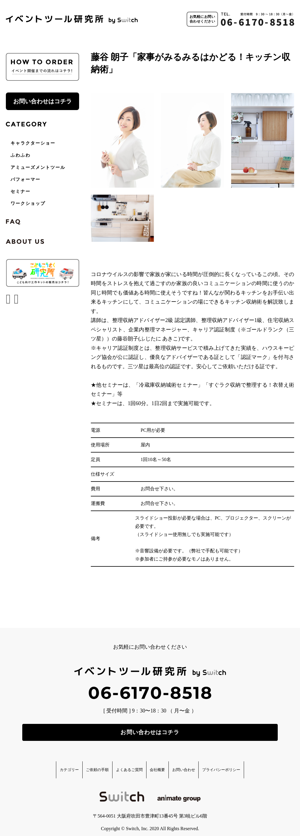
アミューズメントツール (38, 167)
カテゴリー (35, 764)
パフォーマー (25, 179)
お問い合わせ (201, 764)
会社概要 (162, 764)
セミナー (20, 191)
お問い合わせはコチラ (42, 101)
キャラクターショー (33, 143)
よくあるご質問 (121, 764)
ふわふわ (20, 155)
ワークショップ (28, 203)
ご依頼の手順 (76, 764)
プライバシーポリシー (253, 764)
